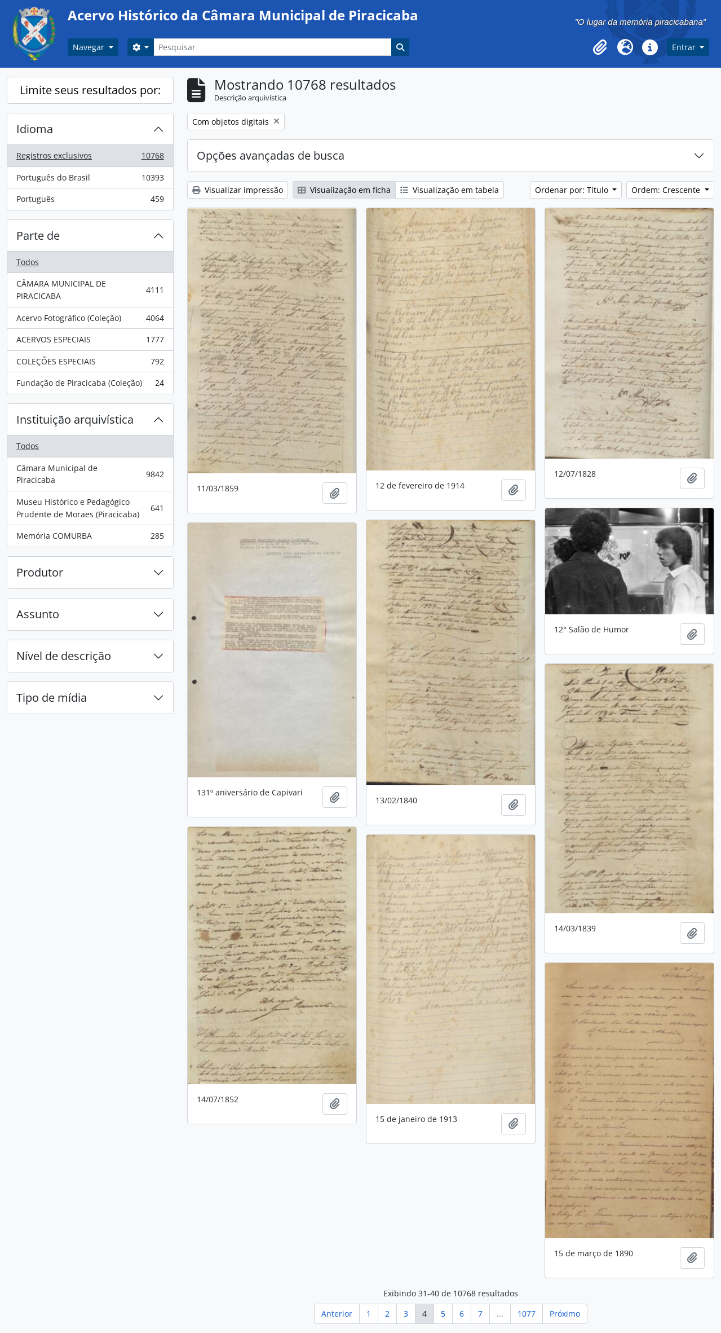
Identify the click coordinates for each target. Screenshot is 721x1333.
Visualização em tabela (449, 189)
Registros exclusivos (90, 157)
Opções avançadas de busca (270, 155)
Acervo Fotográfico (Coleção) (90, 320)
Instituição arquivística (75, 419)
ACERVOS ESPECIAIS (90, 341)
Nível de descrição (63, 655)
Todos (27, 262)
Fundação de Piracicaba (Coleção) (90, 385)
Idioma (34, 129)
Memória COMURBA (90, 538)
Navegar (90, 47)
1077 (526, 1313)
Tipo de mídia (51, 697)
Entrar (685, 47)
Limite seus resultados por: (90, 90)
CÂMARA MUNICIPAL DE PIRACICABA (90, 289)
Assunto (37, 614)
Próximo (565, 1313)
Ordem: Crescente (666, 189)
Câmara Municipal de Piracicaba (90, 474)
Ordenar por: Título (573, 189)
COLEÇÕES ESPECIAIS (90, 363)
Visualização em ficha (344, 189)
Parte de (38, 235)
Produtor (39, 572)
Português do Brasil (90, 179)
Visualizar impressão (237, 189)
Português (90, 201)
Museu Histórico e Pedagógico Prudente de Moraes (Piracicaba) (90, 508)
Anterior (336, 1313)
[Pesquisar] (272, 47)
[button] (600, 47)
